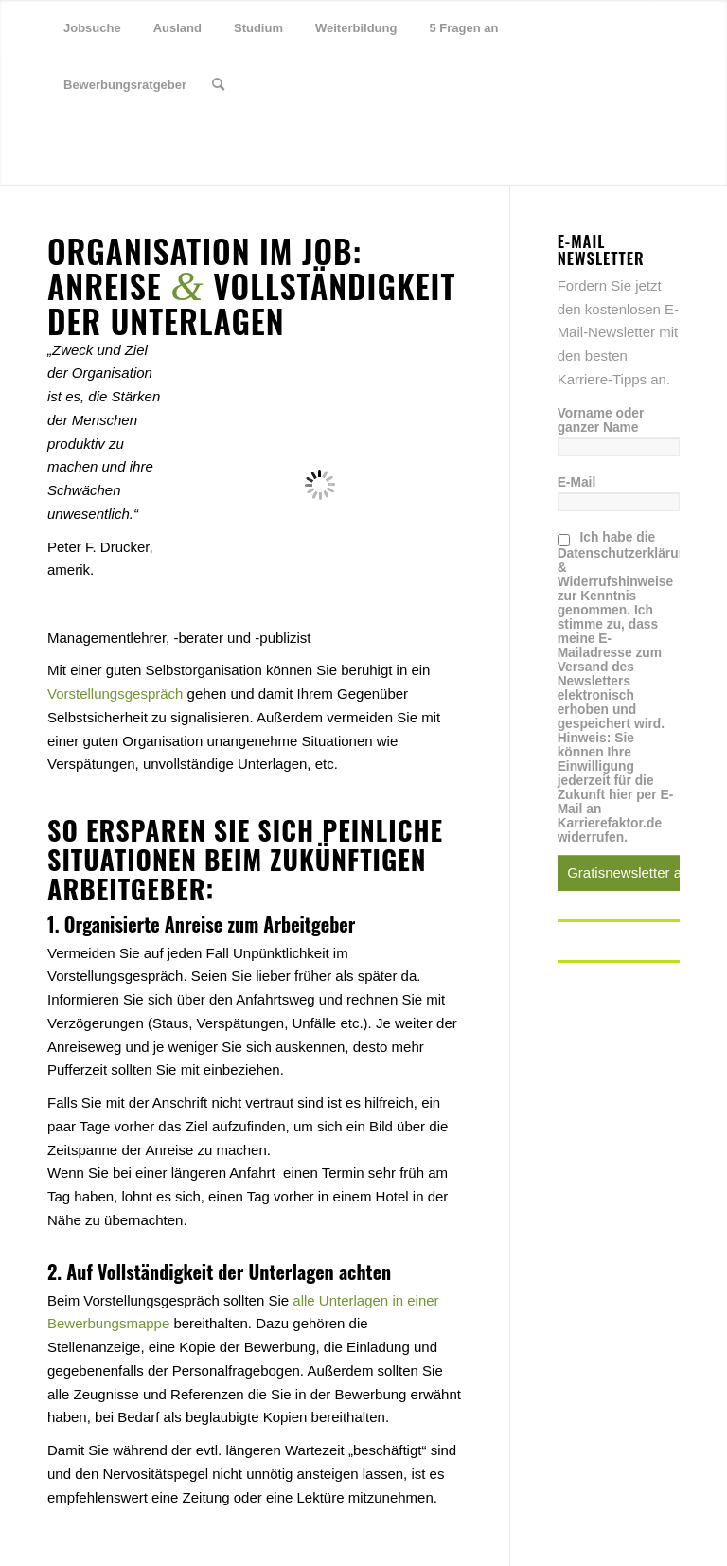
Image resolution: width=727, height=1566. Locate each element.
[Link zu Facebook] (81, 141)
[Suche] (218, 85)
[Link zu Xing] (110, 141)
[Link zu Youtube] (138, 141)
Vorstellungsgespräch (115, 693)
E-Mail (577, 482)
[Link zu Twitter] (53, 141)
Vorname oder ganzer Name (601, 420)
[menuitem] (92, 28)
